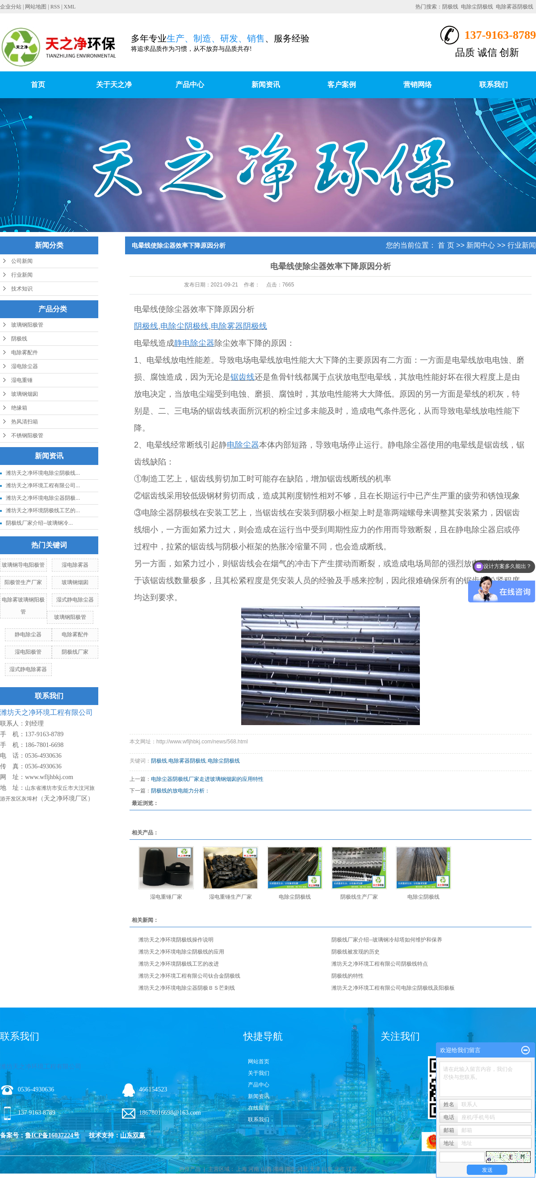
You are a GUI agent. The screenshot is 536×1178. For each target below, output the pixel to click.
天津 (315, 1169)
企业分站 (10, 7)
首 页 (446, 245)
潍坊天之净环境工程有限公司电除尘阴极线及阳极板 (393, 988)
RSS (55, 7)
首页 (38, 84)
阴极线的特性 (347, 976)
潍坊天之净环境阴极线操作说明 (176, 940)
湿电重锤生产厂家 (230, 897)
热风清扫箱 (24, 422)
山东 (327, 1169)
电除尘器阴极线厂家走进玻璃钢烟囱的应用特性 (207, 779)
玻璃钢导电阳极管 (23, 565)
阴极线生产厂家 (359, 897)
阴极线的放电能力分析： (183, 791)
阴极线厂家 (75, 652)
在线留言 (258, 1108)
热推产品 (190, 1169)
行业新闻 (22, 275)
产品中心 (190, 84)
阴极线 (450, 7)
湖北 (290, 1169)
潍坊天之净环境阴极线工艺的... (43, 510)
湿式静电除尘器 (75, 600)
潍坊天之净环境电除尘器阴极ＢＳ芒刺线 (186, 988)
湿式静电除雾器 (28, 669)
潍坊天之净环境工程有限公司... (43, 485)
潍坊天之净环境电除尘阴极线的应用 (181, 952)
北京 (339, 1169)
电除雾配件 (24, 352)
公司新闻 (22, 261)
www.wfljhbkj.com (49, 777)
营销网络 (417, 84)
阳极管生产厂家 (23, 582)
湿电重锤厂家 (166, 897)
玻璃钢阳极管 (27, 325)
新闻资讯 (265, 84)
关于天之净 (114, 84)
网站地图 (35, 7)
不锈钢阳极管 (27, 435)
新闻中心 (480, 245)
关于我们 (258, 1073)
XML (70, 7)
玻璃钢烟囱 (24, 394)
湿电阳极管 (28, 652)
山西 (266, 1169)
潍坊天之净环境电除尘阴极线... (43, 473)
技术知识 (22, 289)
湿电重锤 (22, 380)
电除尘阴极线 (477, 7)
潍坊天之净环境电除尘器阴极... (43, 498)
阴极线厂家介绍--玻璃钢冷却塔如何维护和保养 (386, 940)
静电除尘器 (28, 634)
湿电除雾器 (75, 565)
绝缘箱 (19, 408)
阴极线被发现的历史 (355, 952)
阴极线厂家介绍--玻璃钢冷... (39, 523)
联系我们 (493, 84)
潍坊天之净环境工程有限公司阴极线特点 (379, 964)
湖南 (278, 1169)
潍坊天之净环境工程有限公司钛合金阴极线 (189, 976)
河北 (302, 1169)
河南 (253, 1169)
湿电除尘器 (24, 366)
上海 (241, 1169)
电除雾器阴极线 (514, 7)
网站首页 (258, 1061)
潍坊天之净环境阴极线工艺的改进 (178, 964)
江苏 (351, 1169)
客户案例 (341, 84)
